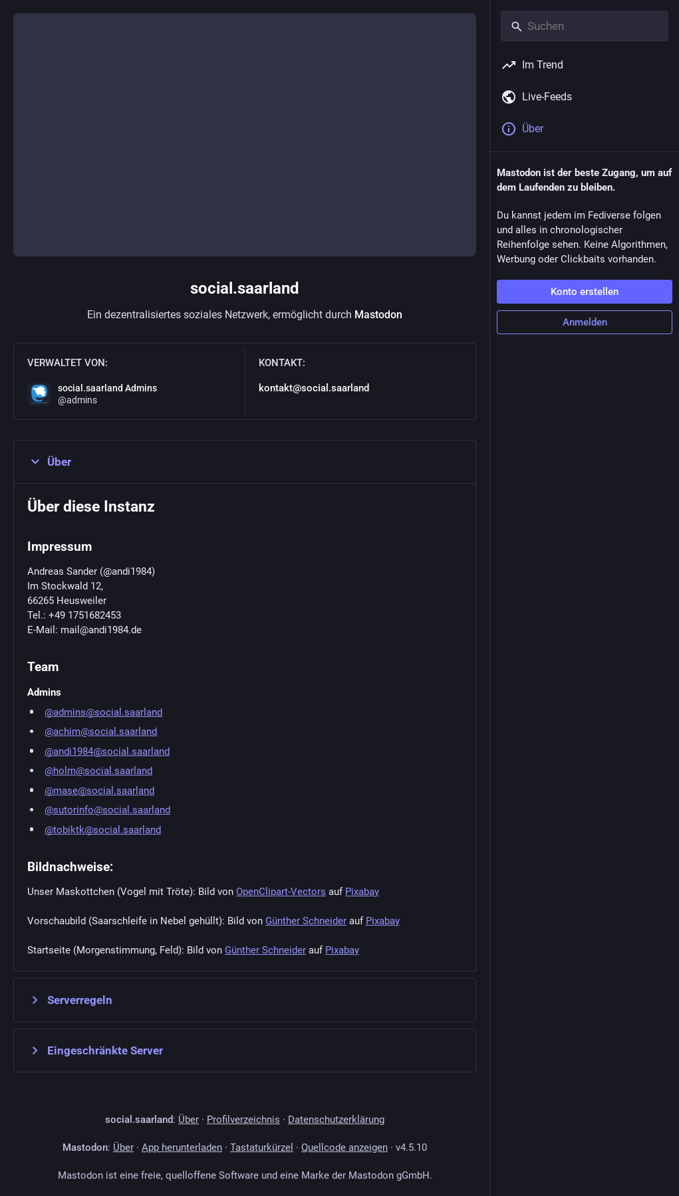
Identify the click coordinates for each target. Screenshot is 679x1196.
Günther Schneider (305, 921)
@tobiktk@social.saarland (103, 830)
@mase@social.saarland (99, 791)
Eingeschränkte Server (95, 1050)
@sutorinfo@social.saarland (107, 810)
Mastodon (378, 314)
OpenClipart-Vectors (281, 892)
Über (49, 462)
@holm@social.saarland (98, 771)
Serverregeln (69, 1000)
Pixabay (362, 892)
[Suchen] (584, 26)
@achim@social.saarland (101, 732)
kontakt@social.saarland (314, 388)
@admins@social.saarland (103, 712)
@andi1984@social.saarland (107, 751)
